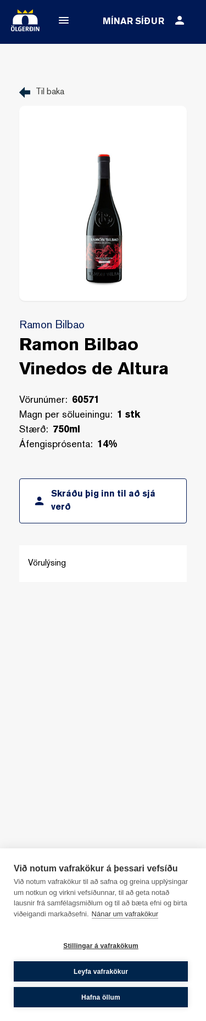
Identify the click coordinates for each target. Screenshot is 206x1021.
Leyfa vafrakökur (101, 972)
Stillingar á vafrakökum (100, 946)
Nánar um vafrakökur (125, 914)
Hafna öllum (100, 997)
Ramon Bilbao (52, 325)
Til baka (50, 92)
